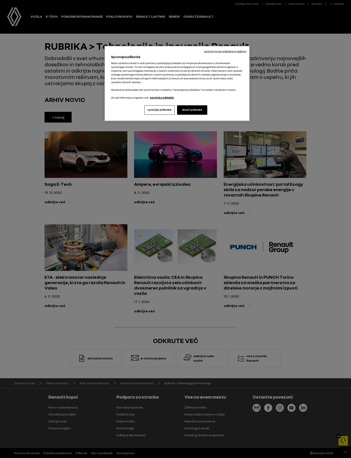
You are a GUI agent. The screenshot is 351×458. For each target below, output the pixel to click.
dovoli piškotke (192, 109)
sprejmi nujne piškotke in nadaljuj (225, 51)
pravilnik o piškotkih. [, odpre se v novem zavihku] (162, 97)
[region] (177, 83)
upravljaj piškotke (159, 109)
